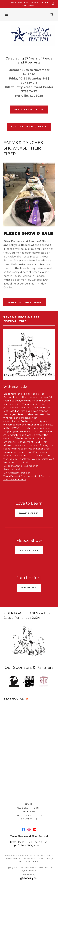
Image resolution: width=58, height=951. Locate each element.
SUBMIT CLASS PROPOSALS (29, 126)
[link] (52, 14)
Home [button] (29, 807)
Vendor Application (29, 109)
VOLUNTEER (29, 587)
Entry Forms (29, 550)
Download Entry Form (24, 302)
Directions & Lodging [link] (29, 818)
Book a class (29, 513)
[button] (6, 14)
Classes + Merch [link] (29, 810)
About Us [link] (29, 814)
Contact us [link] (29, 822)
